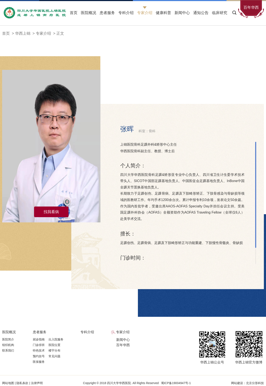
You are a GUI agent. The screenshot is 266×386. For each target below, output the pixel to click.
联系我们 (8, 350)
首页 (73, 13)
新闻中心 (182, 13)
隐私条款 (22, 383)
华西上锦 (22, 33)
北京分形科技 (255, 383)
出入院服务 (56, 339)
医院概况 (88, 13)
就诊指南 (39, 339)
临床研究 (219, 13)
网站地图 (8, 383)
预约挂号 (39, 356)
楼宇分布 (54, 350)
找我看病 (51, 212)
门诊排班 (39, 345)
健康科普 (163, 13)
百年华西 (123, 345)
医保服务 (39, 361)
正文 (60, 33)
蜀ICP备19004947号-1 (176, 383)
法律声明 (36, 383)
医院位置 (54, 345)
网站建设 (237, 383)
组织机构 (8, 345)
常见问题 (54, 356)
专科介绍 (126, 13)
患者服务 (107, 13)
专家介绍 (144, 13)
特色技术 (39, 350)
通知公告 (201, 13)
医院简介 (8, 339)
